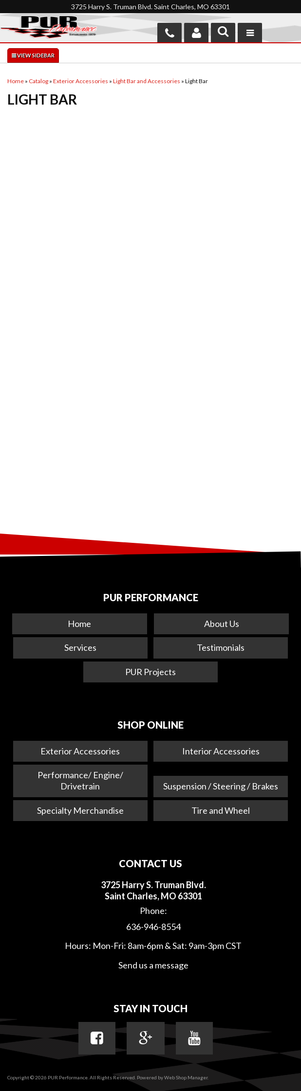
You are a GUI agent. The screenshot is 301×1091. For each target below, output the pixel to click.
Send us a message (153, 965)
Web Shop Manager (185, 1077)
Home (79, 623)
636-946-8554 (153, 926)
